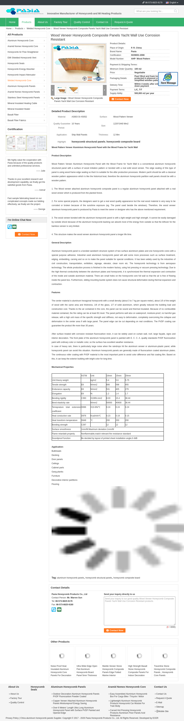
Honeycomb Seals (16, 63)
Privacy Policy (12, 718)
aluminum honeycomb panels (70, 578)
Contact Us (102, 22)
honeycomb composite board (126, 578)
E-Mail (159, 702)
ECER (155, 718)
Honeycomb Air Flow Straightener (23, 52)
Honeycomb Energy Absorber (21, 69)
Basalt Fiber (13, 114)
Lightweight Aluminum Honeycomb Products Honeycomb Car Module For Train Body (127, 703)
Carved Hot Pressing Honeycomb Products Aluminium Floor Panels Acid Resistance (127, 713)
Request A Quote (124, 22)
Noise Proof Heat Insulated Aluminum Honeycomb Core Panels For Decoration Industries (61, 672)
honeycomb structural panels (98, 578)
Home (12, 22)
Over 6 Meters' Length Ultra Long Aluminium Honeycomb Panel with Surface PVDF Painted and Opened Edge (76, 710)
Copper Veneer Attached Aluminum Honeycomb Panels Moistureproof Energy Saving (75, 702)
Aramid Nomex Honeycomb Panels (24, 92)
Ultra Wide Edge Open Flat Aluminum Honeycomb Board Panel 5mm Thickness (86, 671)
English (173, 2)
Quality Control (82, 22)
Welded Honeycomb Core (38, 28)
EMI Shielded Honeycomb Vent (22, 57)
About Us (43, 22)
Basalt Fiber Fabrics (17, 120)
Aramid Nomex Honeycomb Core (23, 46)
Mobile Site (162, 711)
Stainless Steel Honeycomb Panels (24, 97)
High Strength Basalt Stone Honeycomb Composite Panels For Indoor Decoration (138, 671)
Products (26, 22)
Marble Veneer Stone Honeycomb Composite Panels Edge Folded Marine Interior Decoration (113, 672)
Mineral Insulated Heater (19, 109)
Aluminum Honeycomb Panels (21, 86)
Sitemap (160, 707)
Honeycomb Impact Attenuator (21, 75)
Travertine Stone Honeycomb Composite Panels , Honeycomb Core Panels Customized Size (165, 672)
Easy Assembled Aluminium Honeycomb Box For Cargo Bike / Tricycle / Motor (128, 695)
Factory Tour (60, 22)
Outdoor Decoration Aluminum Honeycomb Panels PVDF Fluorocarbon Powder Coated (76, 695)
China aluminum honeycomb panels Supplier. (41, 718)
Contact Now (122, 99)
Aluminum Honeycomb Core (20, 40)
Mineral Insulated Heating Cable (22, 103)
